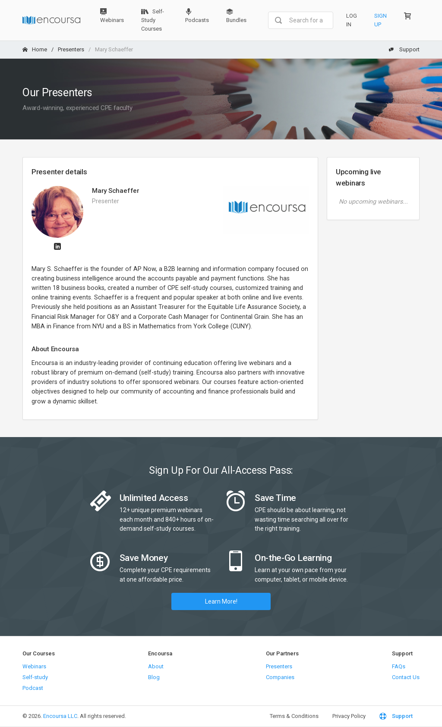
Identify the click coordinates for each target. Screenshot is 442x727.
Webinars (112, 15)
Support (404, 49)
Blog (154, 677)
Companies (280, 677)
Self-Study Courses (152, 20)
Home (34, 49)
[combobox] (300, 20)
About (156, 666)
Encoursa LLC (60, 716)
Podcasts (197, 15)
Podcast (32, 688)
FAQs (398, 666)
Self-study (35, 677)
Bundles (236, 15)
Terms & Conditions (294, 716)
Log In (351, 20)
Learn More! (221, 601)
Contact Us (406, 677)
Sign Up (380, 20)
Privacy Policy (349, 716)
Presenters (71, 49)
